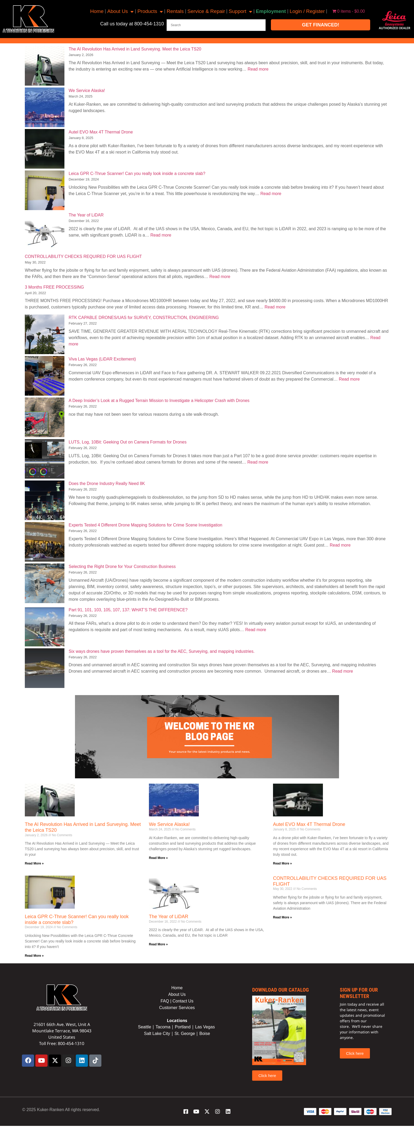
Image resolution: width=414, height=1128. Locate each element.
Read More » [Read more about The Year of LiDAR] (158, 944)
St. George (185, 1033)
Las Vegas (205, 1027)
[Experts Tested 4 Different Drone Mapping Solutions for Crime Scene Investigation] (44, 542)
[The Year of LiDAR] (44, 232)
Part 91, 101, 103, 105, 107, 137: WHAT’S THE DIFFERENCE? (128, 610)
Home (97, 11)
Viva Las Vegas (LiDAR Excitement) (102, 359)
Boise (204, 1033)
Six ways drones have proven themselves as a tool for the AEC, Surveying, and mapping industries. (162, 651)
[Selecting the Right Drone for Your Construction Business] (44, 584)
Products (150, 11)
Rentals (175, 11)
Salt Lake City (157, 1033)
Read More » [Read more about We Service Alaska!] (158, 858)
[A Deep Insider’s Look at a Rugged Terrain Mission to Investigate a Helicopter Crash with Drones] (44, 418)
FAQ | (166, 1001)
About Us (120, 11)
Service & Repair (206, 11)
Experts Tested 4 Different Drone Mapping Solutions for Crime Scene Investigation (145, 525)
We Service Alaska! (87, 90)
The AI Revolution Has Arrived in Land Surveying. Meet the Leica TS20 (135, 49)
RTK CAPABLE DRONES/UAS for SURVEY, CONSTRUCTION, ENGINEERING (144, 317)
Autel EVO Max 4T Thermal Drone (101, 132)
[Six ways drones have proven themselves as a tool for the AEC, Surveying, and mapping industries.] (44, 669)
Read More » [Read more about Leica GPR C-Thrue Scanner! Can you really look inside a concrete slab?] (34, 956)
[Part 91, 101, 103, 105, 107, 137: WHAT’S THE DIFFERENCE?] (44, 627)
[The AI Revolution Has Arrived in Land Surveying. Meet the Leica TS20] (44, 66)
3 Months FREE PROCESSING (54, 287)
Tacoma (163, 1027)
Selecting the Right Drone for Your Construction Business (122, 566)
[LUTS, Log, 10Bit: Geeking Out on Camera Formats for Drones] (44, 459)
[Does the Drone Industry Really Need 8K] (44, 501)
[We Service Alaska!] (44, 108)
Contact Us (182, 1001)
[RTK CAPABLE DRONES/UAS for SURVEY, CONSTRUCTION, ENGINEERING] (44, 335)
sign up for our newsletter (359, 993)
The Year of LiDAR (86, 215)
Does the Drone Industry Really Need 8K (107, 483)
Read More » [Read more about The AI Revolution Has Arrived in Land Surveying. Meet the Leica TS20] (34, 863)
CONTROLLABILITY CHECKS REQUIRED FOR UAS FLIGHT (83, 256)
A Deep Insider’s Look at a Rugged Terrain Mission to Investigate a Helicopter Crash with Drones (159, 400)
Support (240, 11)
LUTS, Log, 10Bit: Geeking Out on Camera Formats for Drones (127, 442)
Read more (258, 69)
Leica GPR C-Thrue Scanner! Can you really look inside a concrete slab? (137, 173)
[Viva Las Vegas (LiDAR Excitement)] (44, 376)
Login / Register (307, 11)
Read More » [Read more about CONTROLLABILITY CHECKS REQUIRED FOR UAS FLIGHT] (282, 917)
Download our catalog (280, 990)
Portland (183, 1027)
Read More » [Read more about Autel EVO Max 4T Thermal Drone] (282, 863)
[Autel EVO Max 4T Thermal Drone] (44, 149)
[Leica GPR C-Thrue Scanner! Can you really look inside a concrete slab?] (44, 191)
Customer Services (177, 1007)
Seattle (144, 1027)
